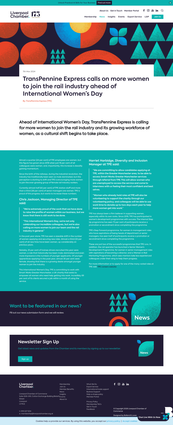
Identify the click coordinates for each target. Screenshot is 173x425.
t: (25, 411)
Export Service (135, 16)
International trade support (97, 389)
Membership (90, 16)
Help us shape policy (94, 394)
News (102, 16)
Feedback (90, 409)
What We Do (91, 384)
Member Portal (131, 10)
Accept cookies (130, 421)
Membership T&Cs (93, 404)
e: (36, 414)
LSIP (147, 16)
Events (121, 16)
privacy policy (113, 421)
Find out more (104, 3)
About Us (104, 10)
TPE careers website (107, 266)
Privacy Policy (92, 402)
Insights (111, 16)
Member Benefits (67, 389)
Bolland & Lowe (130, 415)
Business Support (93, 392)
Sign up (25, 359)
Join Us (157, 16)
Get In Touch (116, 10)
